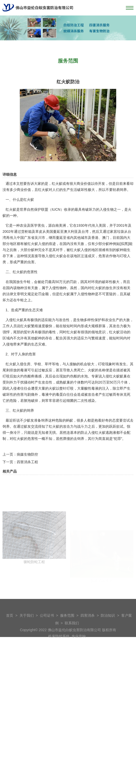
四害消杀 (87, 622)
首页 (9, 622)
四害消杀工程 (27, 482)
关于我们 (27, 622)
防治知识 (108, 622)
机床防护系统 (59, 643)
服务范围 (67, 622)
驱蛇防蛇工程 (34, 598)
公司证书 (47, 622)
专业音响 (79, 643)
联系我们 (72, 630)
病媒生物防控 (27, 474)
